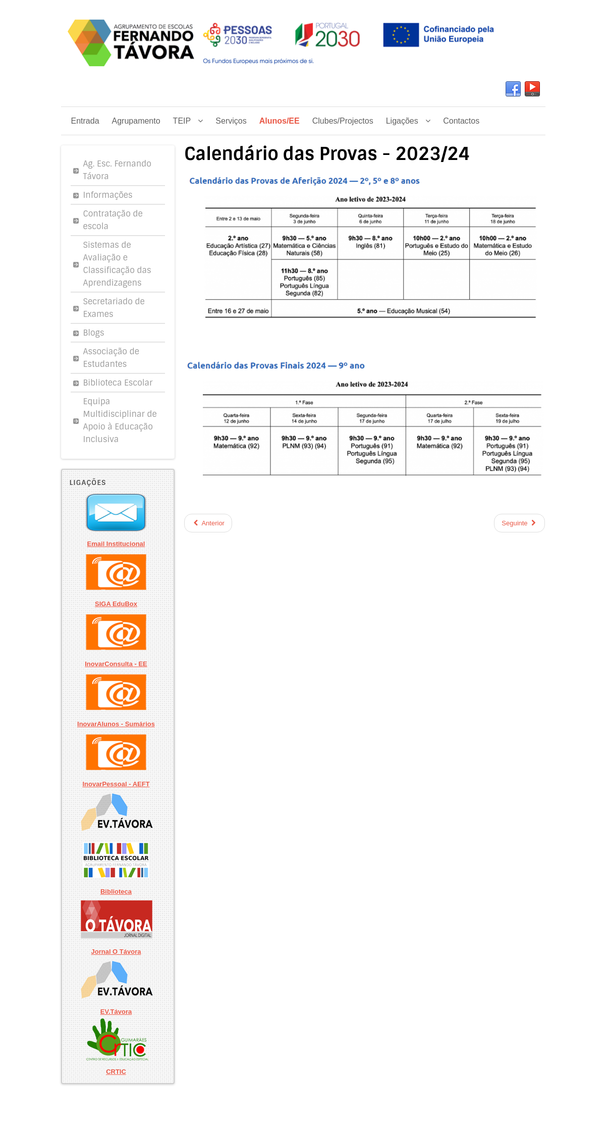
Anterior (208, 523)
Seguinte (519, 523)
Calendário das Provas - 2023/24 (327, 154)
